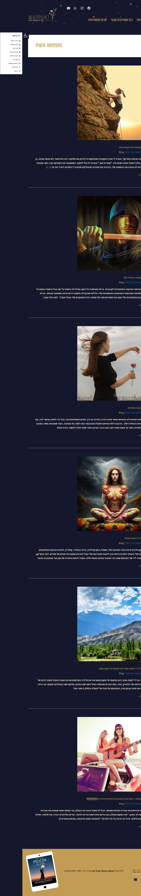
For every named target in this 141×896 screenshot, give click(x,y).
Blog (99, 152)
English (123, 7)
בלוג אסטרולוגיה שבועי (99, 20)
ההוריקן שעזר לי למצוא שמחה (115, 538)
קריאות (117, 20)
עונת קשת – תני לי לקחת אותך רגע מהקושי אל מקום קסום (103, 668)
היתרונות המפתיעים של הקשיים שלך (112, 147)
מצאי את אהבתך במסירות (117, 408)
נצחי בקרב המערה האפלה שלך (115, 277)
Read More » (122, 175)
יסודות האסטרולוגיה (75, 20)
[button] (3, 35)
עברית (135, 8)
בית (134, 20)
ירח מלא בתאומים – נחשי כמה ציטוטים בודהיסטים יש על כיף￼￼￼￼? (96, 798)
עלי (126, 20)
